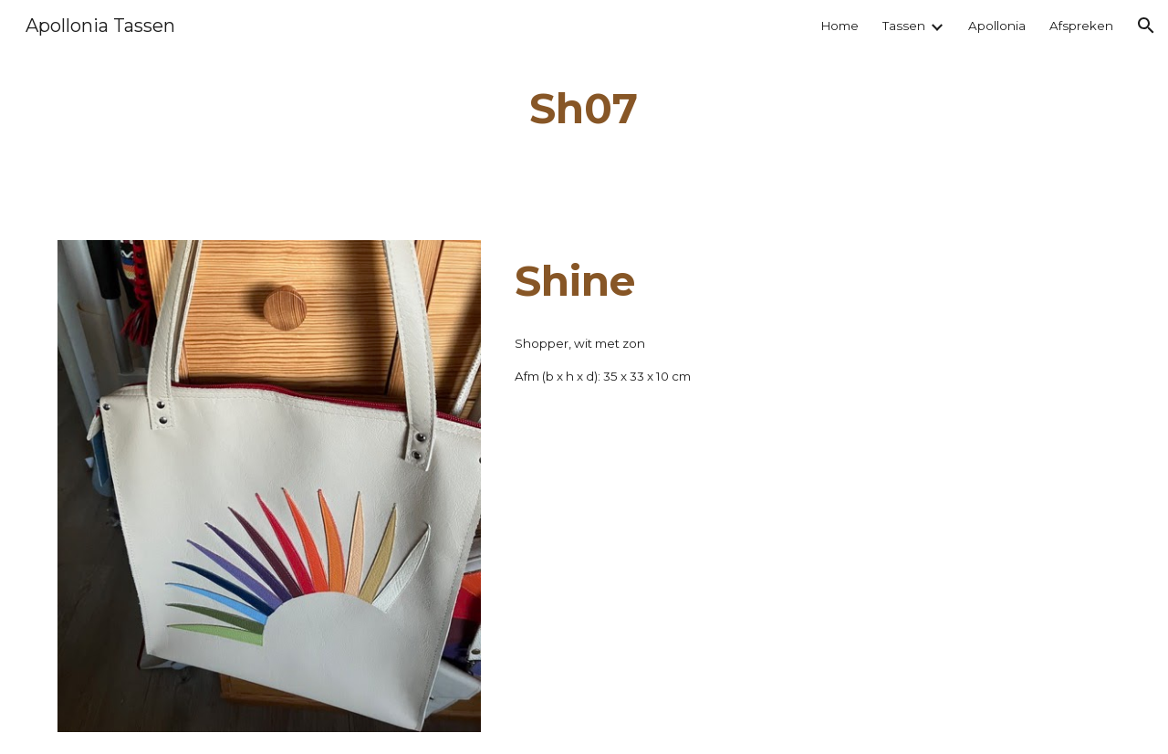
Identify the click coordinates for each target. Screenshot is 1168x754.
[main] (584, 109)
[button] (1146, 25)
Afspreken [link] (1081, 25)
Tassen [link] (903, 25)
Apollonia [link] (997, 25)
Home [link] (840, 25)
